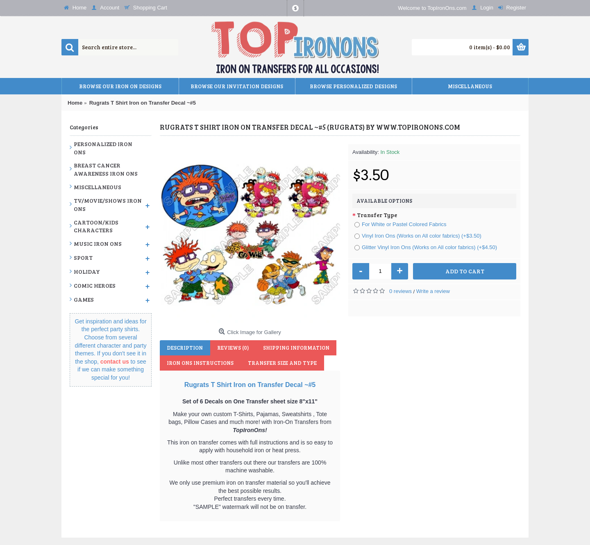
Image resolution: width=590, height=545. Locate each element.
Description (184, 347)
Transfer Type (377, 215)
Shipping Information (291, 347)
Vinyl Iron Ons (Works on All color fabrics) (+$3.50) (417, 236)
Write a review (433, 291)
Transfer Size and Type (279, 362)
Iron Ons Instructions (199, 362)
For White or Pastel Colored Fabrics (400, 224)
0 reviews (400, 291)
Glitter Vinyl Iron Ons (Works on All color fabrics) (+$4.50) (425, 247)
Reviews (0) (230, 347)
